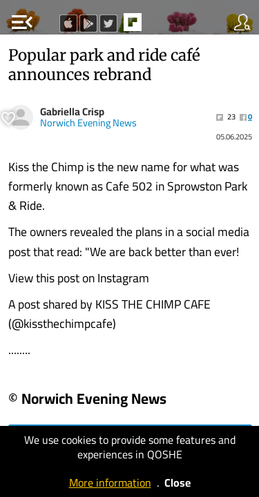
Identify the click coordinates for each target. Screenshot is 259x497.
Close (177, 482)
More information (110, 482)
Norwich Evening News (88, 123)
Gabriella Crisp (72, 111)
